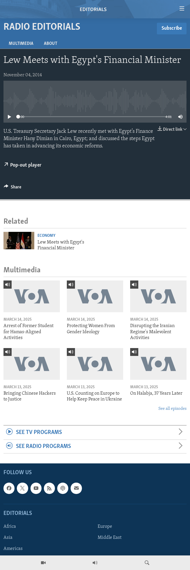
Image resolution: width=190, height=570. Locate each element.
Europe (105, 526)
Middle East (109, 537)
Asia (7, 537)
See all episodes (172, 409)
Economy (46, 236)
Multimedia (21, 43)
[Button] (12, 188)
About (50, 43)
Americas (13, 548)
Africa (9, 526)
